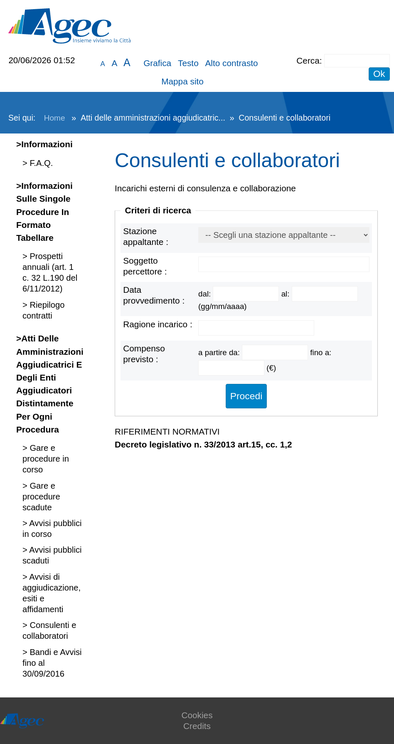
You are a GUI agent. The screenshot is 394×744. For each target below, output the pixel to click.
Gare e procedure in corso (45, 458)
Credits (197, 726)
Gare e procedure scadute (41, 496)
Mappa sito (182, 81)
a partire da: (220, 352)
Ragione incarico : (157, 324)
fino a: (320, 352)
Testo (188, 63)
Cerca (307, 60)
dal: (205, 293)
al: (286, 293)
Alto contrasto (231, 63)
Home (54, 118)
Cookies (196, 715)
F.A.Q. (40, 163)
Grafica (157, 63)
